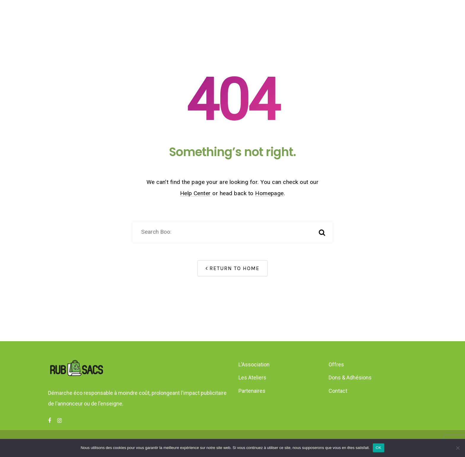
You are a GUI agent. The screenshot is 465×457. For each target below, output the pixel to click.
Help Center (195, 193)
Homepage (269, 193)
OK (378, 447)
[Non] (458, 448)
